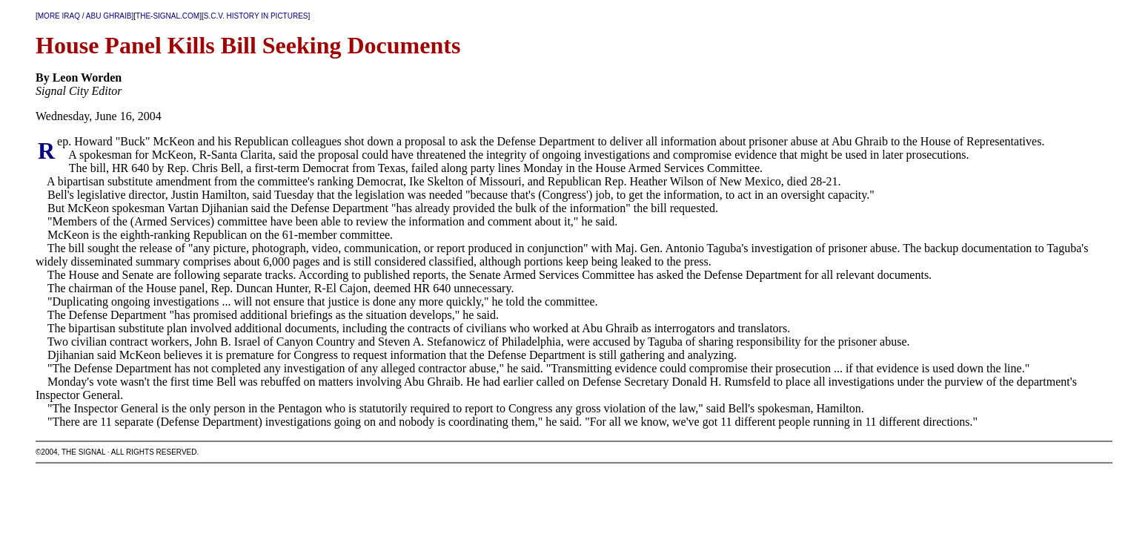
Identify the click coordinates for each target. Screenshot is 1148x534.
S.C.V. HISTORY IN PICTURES (256, 16)
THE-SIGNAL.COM (167, 16)
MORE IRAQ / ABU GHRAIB (85, 16)
